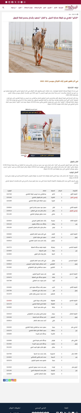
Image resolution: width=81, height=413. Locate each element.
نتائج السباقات (38, 8)
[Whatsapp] (9, 380)
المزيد (20, 8)
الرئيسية (61, 8)
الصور (44, 8)
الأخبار (55, 8)
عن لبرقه (14, 8)
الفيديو (50, 8)
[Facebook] (4, 380)
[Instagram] (12, 380)
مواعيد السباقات (28, 8)
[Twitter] (7, 380)
